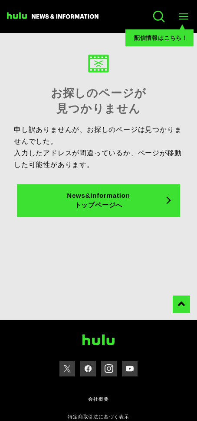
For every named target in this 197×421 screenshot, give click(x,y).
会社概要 (98, 399)
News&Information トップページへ (98, 200)
